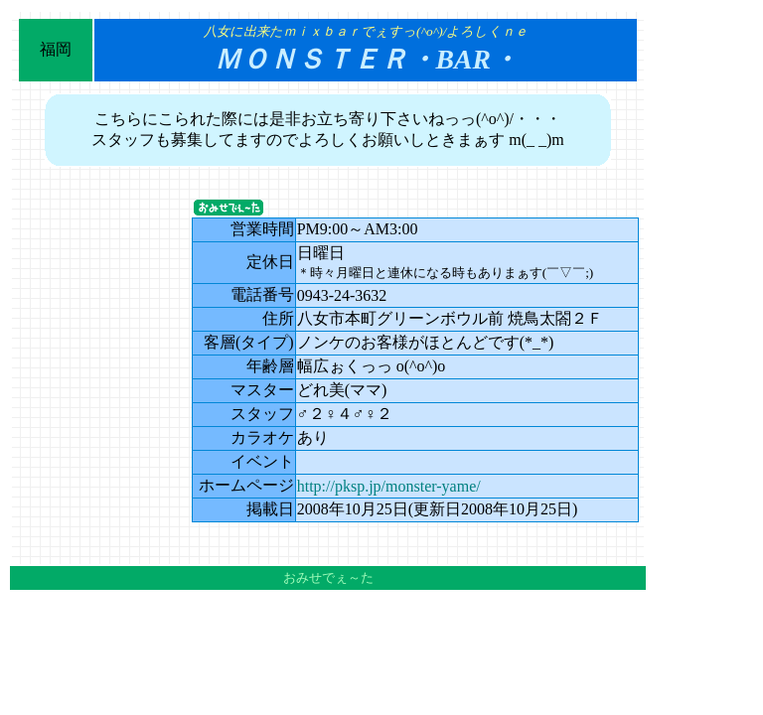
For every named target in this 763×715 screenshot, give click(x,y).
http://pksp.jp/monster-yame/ (389, 486)
